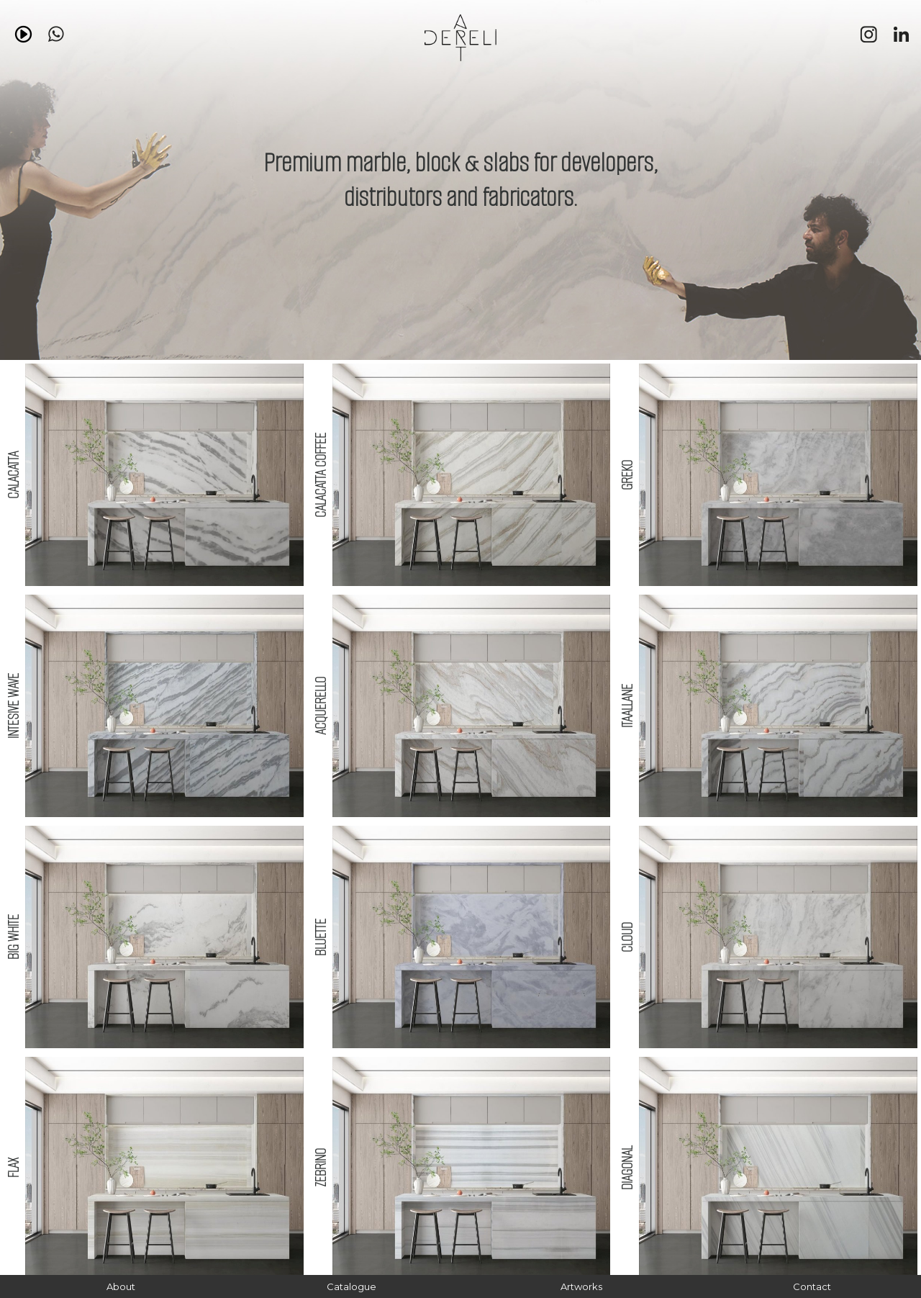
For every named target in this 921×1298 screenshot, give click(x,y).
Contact (812, 1286)
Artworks (581, 1286)
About (120, 1286)
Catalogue (351, 1286)
